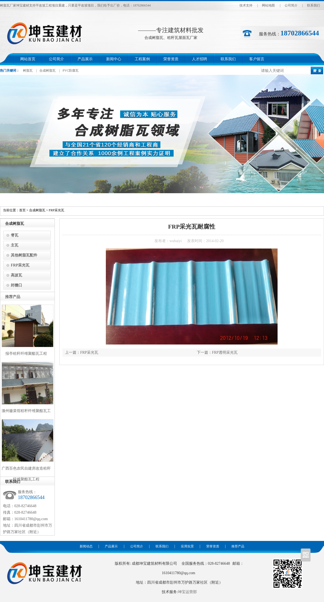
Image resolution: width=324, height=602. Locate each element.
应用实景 (187, 546)
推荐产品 (237, 546)
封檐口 (16, 285)
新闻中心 (113, 59)
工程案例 (142, 59)
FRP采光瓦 (56, 210)
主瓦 (14, 245)
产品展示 (85, 59)
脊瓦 (14, 235)
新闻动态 (86, 546)
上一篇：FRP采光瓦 (81, 352)
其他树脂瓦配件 (24, 255)
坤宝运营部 (187, 592)
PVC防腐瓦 (71, 70)
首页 (22, 210)
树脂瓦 (28, 70)
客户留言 (256, 59)
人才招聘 (199, 59)
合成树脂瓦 (47, 70)
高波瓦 (16, 275)
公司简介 (291, 5)
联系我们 (313, 5)
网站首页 (27, 59)
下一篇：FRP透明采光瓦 (217, 352)
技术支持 (245, 5)
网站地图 (268, 5)
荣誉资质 (170, 59)
